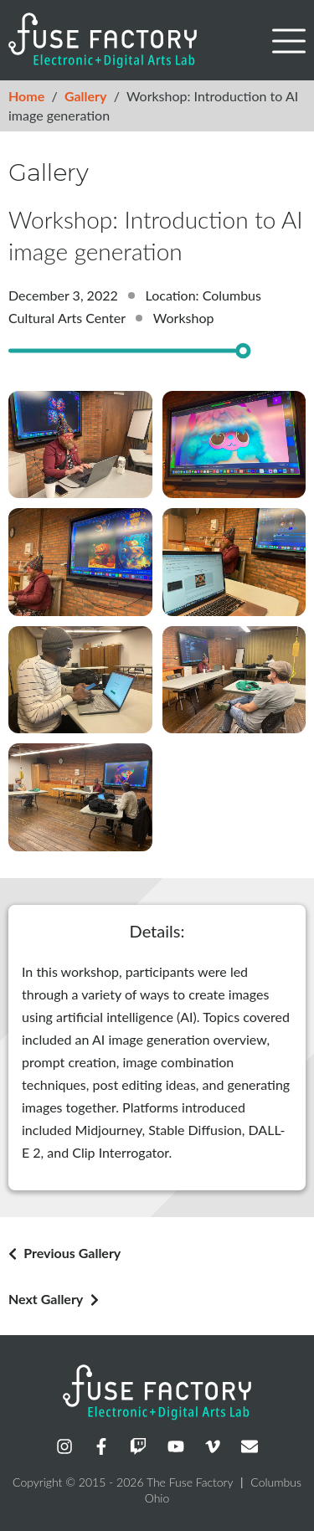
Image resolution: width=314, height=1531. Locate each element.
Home (26, 96)
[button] (289, 41)
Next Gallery (45, 1299)
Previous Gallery (72, 1253)
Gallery (85, 96)
